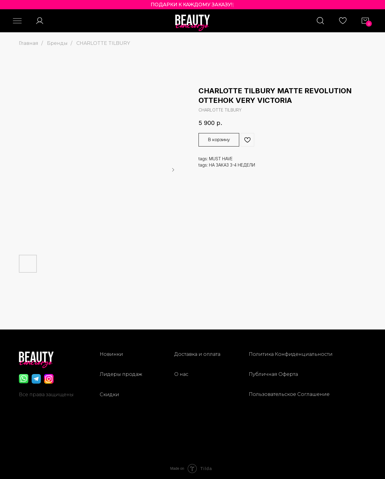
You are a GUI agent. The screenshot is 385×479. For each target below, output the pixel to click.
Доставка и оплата (197, 354)
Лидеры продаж (121, 374)
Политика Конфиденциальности (291, 354)
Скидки (109, 394)
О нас (181, 374)
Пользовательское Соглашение (289, 394)
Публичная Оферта (273, 374)
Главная (28, 43)
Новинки (111, 354)
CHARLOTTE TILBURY (103, 43)
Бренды (57, 43)
